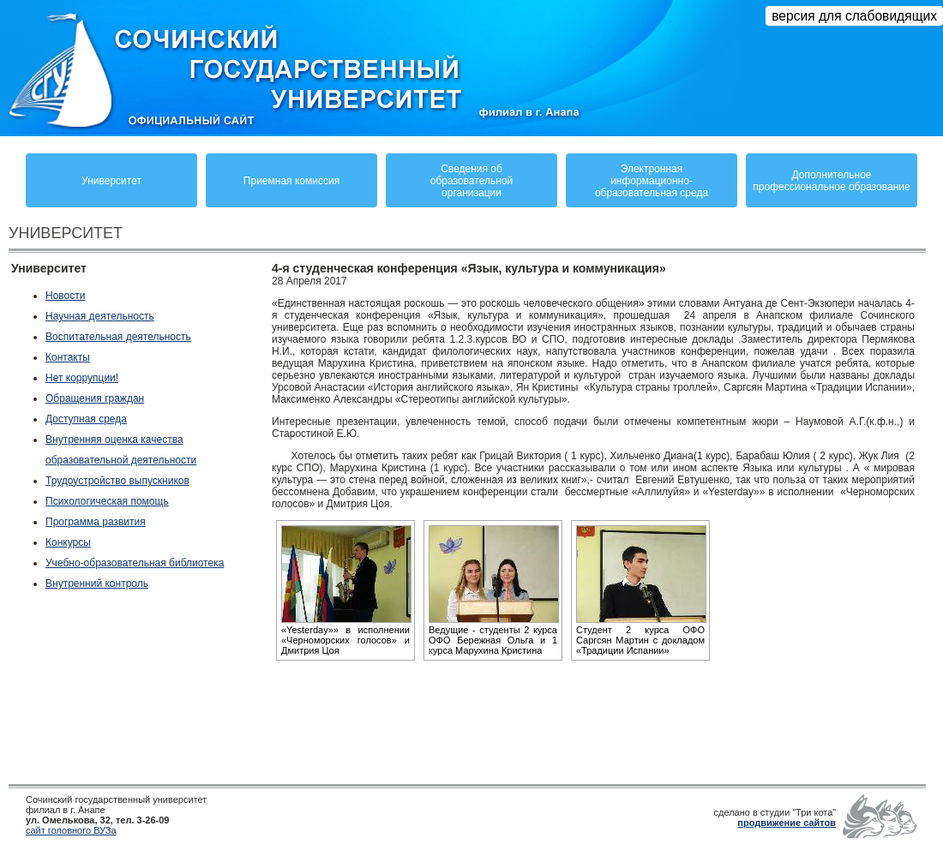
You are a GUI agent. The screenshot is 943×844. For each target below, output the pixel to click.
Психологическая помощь (107, 501)
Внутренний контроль (96, 584)
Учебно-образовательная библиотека (134, 563)
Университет (111, 181)
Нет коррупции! (81, 378)
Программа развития (95, 522)
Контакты (67, 357)
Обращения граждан (94, 398)
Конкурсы (68, 542)
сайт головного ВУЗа (71, 830)
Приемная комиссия (291, 181)
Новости (65, 296)
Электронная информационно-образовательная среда (651, 181)
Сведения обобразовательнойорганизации (471, 181)
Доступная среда (86, 419)
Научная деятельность (99, 316)
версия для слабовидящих (854, 16)
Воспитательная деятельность (118, 337)
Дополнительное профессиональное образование (831, 181)
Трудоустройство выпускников (117, 481)
